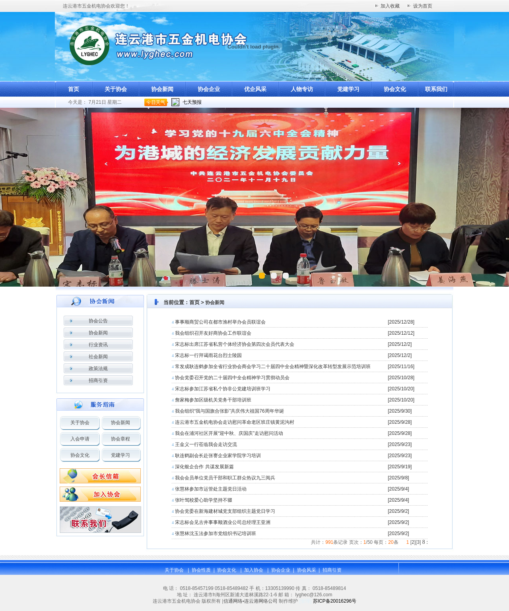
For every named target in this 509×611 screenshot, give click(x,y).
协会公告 (98, 321)
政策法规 (98, 368)
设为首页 (422, 6)
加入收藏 (390, 6)
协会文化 (395, 89)
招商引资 (98, 380)
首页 (73, 89)
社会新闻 (98, 356)
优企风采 (255, 89)
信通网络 (233, 601)
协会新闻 (162, 89)
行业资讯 (98, 344)
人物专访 (302, 89)
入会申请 (79, 439)
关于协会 (116, 89)
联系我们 (436, 89)
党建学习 (348, 89)
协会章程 (120, 439)
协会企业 (209, 89)
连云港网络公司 (261, 601)
